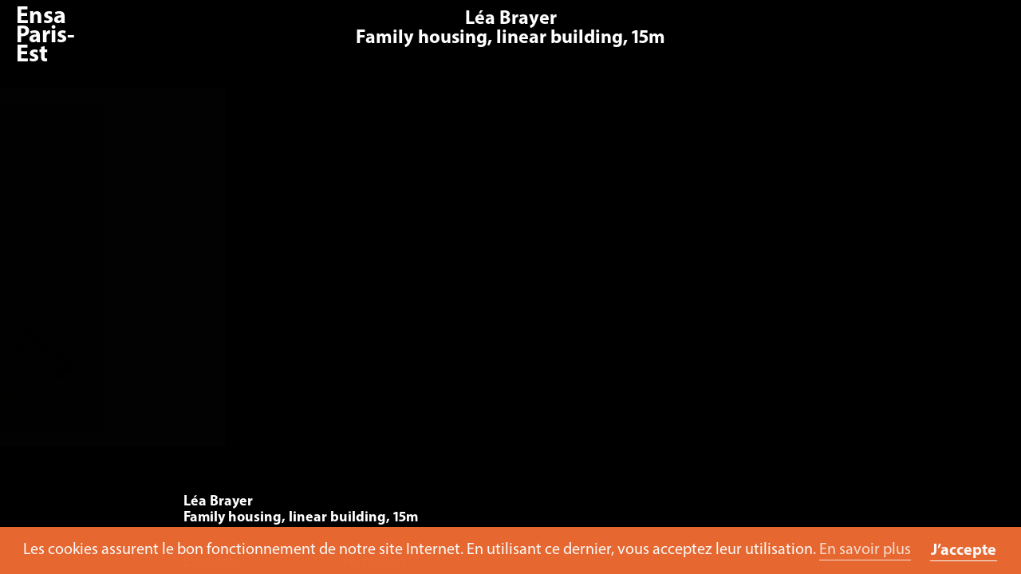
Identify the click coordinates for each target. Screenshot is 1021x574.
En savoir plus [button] (865, 550)
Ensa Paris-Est (45, 36)
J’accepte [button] (963, 551)
